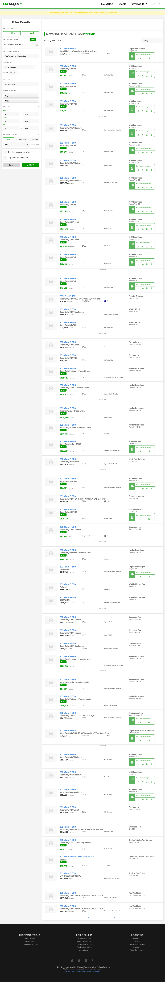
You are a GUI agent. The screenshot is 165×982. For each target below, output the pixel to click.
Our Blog (137, 941)
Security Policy (81, 972)
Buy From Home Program (137, 944)
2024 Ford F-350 (68, 48)
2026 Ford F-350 (68, 66)
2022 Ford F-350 (68, 527)
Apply (30, 165)
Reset (11, 165)
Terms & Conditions (93, 972)
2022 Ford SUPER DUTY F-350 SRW (77, 856)
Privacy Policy (70, 972)
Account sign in (84, 950)
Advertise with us (84, 938)
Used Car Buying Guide (29, 944)
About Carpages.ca (137, 950)
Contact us (137, 938)
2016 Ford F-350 (67, 296)
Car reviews (29, 941)
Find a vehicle (29, 938)
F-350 (21, 101)
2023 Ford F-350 (68, 730)
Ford (21, 95)
